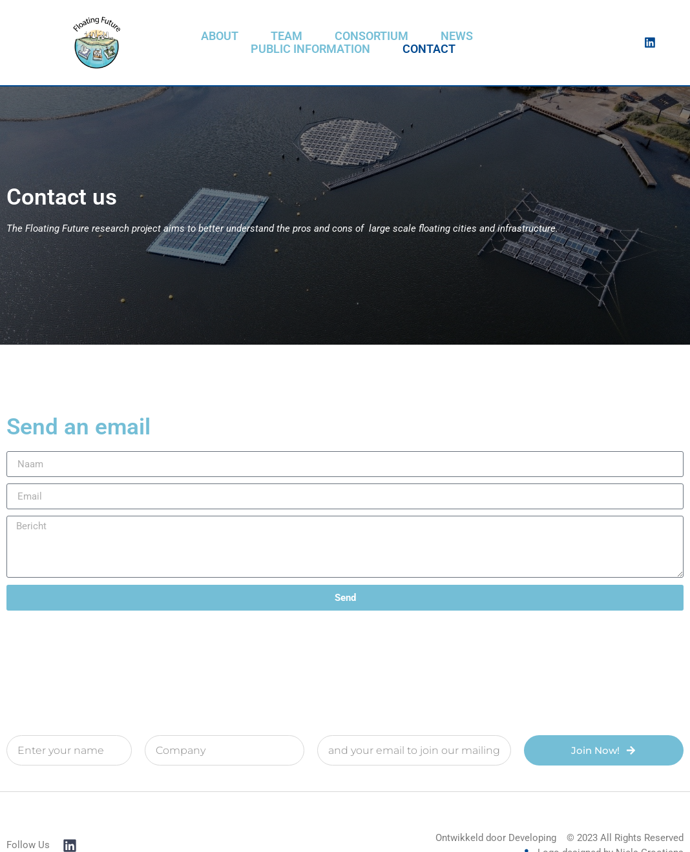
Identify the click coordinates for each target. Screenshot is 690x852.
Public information (310, 49)
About (219, 36)
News (457, 36)
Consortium (371, 36)
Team (286, 36)
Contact (428, 49)
